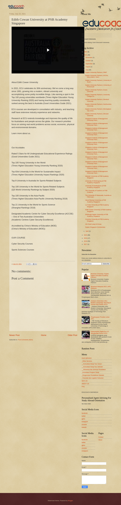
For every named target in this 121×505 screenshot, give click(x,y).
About (100, 440)
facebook (85, 413)
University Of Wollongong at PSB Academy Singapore (95, 181)
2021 (85, 55)
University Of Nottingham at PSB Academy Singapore (95, 186)
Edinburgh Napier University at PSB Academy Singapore (96, 215)
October (88, 60)
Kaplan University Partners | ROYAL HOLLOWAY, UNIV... (96, 76)
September (89, 64)
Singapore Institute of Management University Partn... (96, 119)
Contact (100, 437)
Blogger (70, 500)
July (87, 70)
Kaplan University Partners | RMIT (96, 72)
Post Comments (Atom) (25, 340)
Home (43, 335)
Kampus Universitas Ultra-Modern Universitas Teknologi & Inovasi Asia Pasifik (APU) (101, 302)
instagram (85, 421)
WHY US (84, 381)
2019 (85, 238)
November (89, 57)
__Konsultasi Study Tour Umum (92, 364)
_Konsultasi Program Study (90, 372)
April (87, 231)
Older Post (72, 335)
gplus (83, 419)
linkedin (84, 427)
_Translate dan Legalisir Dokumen (93, 378)
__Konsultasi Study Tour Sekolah (92, 367)
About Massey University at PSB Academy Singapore (95, 201)
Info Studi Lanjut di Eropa (93, 224)
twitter (84, 416)
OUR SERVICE (87, 358)
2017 (85, 244)
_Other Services (87, 361)
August (88, 67)
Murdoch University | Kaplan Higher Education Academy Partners (100, 275)
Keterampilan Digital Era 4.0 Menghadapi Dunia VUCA (100, 332)
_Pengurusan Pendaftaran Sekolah (93, 375)
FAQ (83, 386)
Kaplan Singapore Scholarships (95, 227)
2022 (85, 52)
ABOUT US (85, 384)
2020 (85, 235)
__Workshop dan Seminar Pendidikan (94, 369)
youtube (84, 424)
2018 (85, 241)
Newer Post (14, 335)
